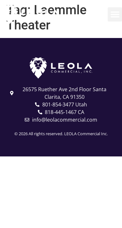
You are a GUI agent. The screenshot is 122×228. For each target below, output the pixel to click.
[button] (115, 14)
